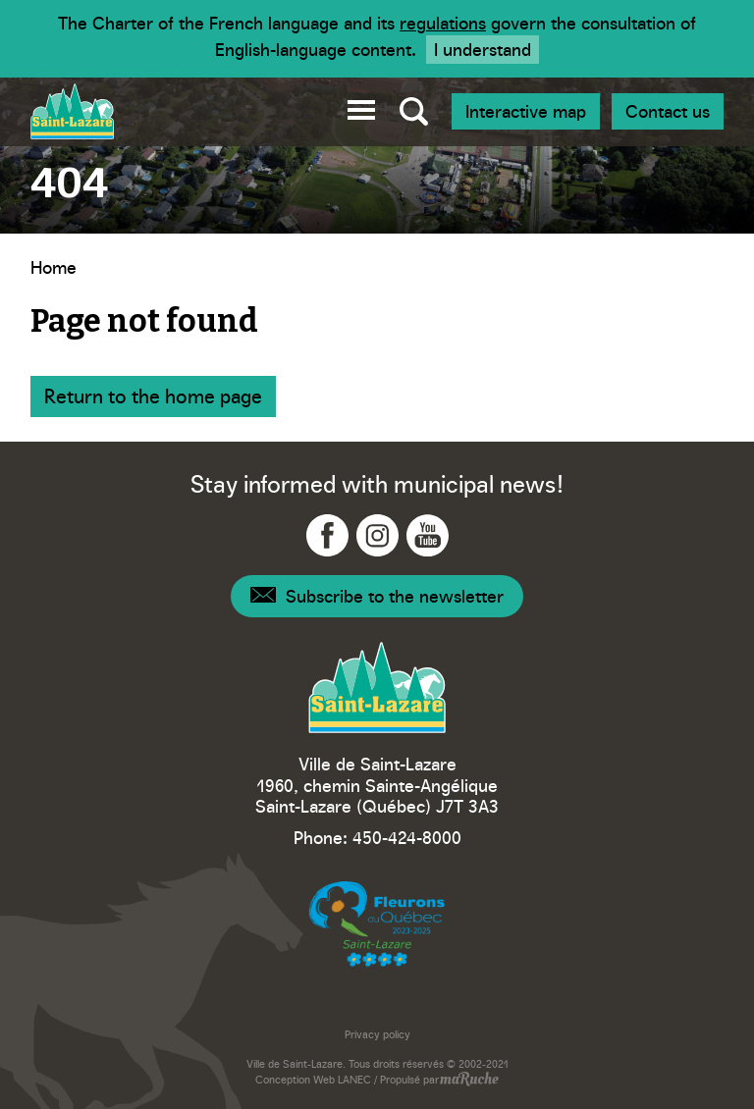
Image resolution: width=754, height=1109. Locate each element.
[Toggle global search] (414, 112)
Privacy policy (377, 1034)
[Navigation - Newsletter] (377, 596)
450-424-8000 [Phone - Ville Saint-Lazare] (406, 836)
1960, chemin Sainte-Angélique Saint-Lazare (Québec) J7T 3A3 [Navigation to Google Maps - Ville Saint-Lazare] (377, 795)
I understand (482, 48)
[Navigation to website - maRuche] (469, 1080)
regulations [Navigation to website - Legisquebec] (443, 22)
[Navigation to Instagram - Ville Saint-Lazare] (377, 535)
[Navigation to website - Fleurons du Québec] (377, 924)
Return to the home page (153, 394)
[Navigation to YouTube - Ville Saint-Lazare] (427, 535)
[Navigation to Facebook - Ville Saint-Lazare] (327, 535)
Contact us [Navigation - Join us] (667, 110)
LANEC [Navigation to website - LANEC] (354, 1079)
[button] (361, 106)
